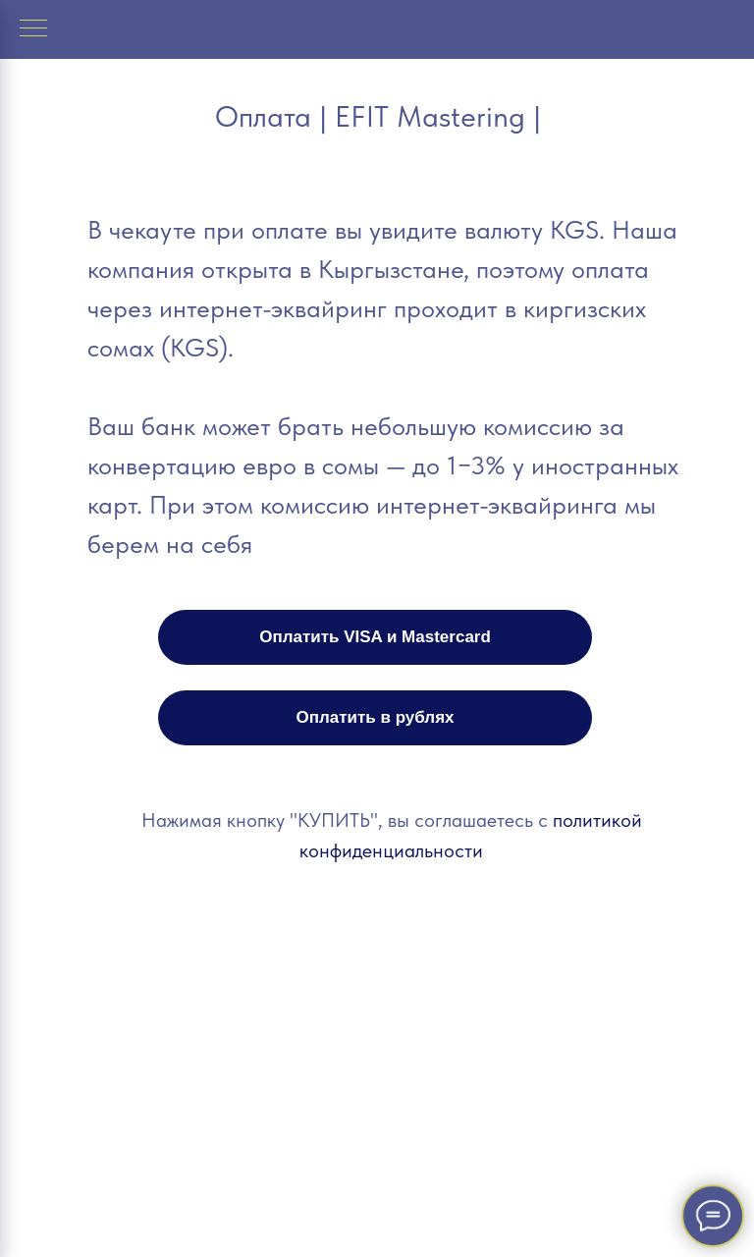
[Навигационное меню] (33, 29)
